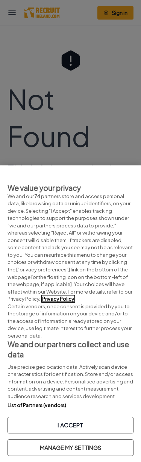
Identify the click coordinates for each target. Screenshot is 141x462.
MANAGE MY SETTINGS (70, 447)
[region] (70, 313)
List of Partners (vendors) (37, 405)
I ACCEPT (70, 425)
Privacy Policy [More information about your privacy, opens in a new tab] (58, 299)
